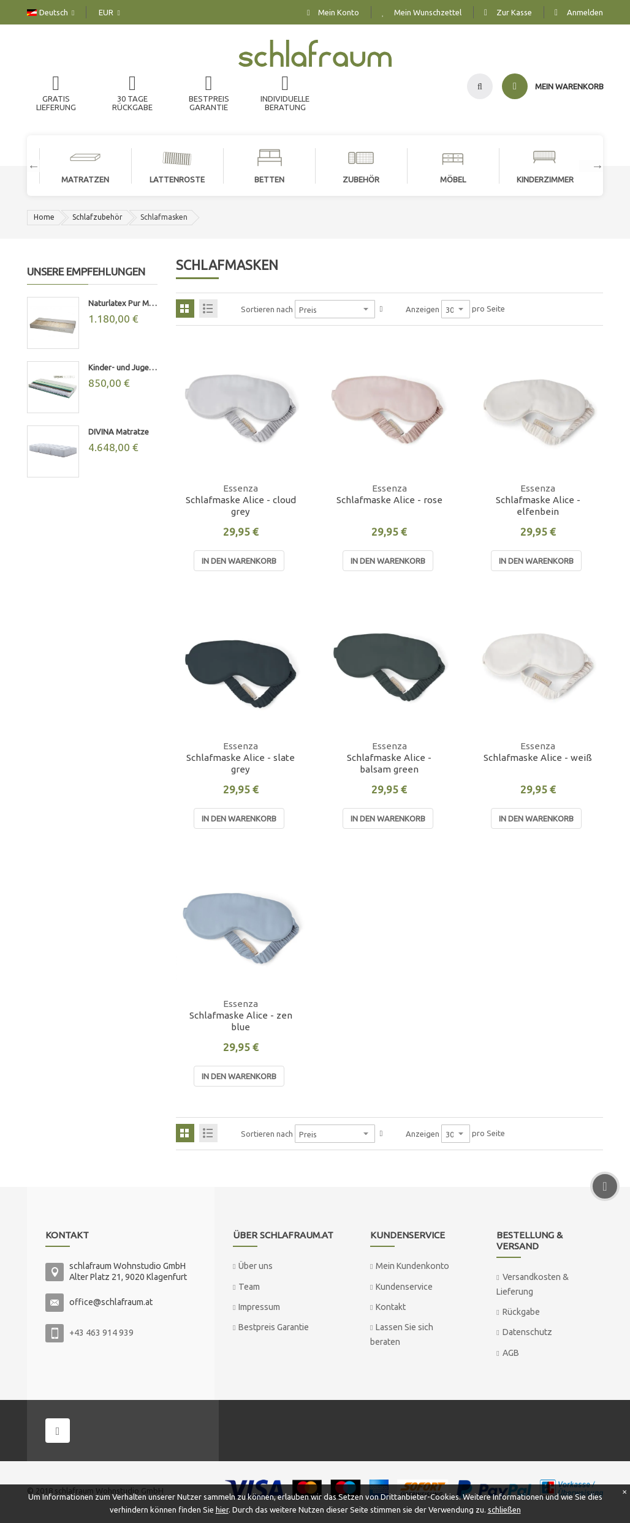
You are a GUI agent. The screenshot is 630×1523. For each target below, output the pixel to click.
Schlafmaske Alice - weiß (538, 757)
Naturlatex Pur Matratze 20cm (123, 303)
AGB (511, 1353)
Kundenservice (404, 1287)
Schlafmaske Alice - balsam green (389, 763)
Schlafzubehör (97, 217)
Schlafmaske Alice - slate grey (240, 763)
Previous (27, 166)
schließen (504, 1509)
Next (591, 166)
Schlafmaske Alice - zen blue (240, 1021)
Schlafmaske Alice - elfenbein (538, 506)
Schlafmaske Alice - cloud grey (241, 506)
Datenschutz (527, 1332)
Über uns (255, 1266)
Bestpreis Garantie (273, 1327)
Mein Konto (338, 12)
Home (44, 217)
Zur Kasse (514, 12)
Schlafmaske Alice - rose (389, 500)
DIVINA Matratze (118, 431)
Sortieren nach (267, 309)
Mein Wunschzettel (427, 12)
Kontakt (391, 1307)
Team (249, 1287)
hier (222, 1509)
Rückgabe (521, 1312)
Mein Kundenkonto (412, 1266)
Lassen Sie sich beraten (401, 1334)
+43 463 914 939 (101, 1333)
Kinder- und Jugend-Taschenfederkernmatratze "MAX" (123, 367)
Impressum (259, 1307)
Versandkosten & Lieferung (532, 1284)
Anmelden (585, 12)
